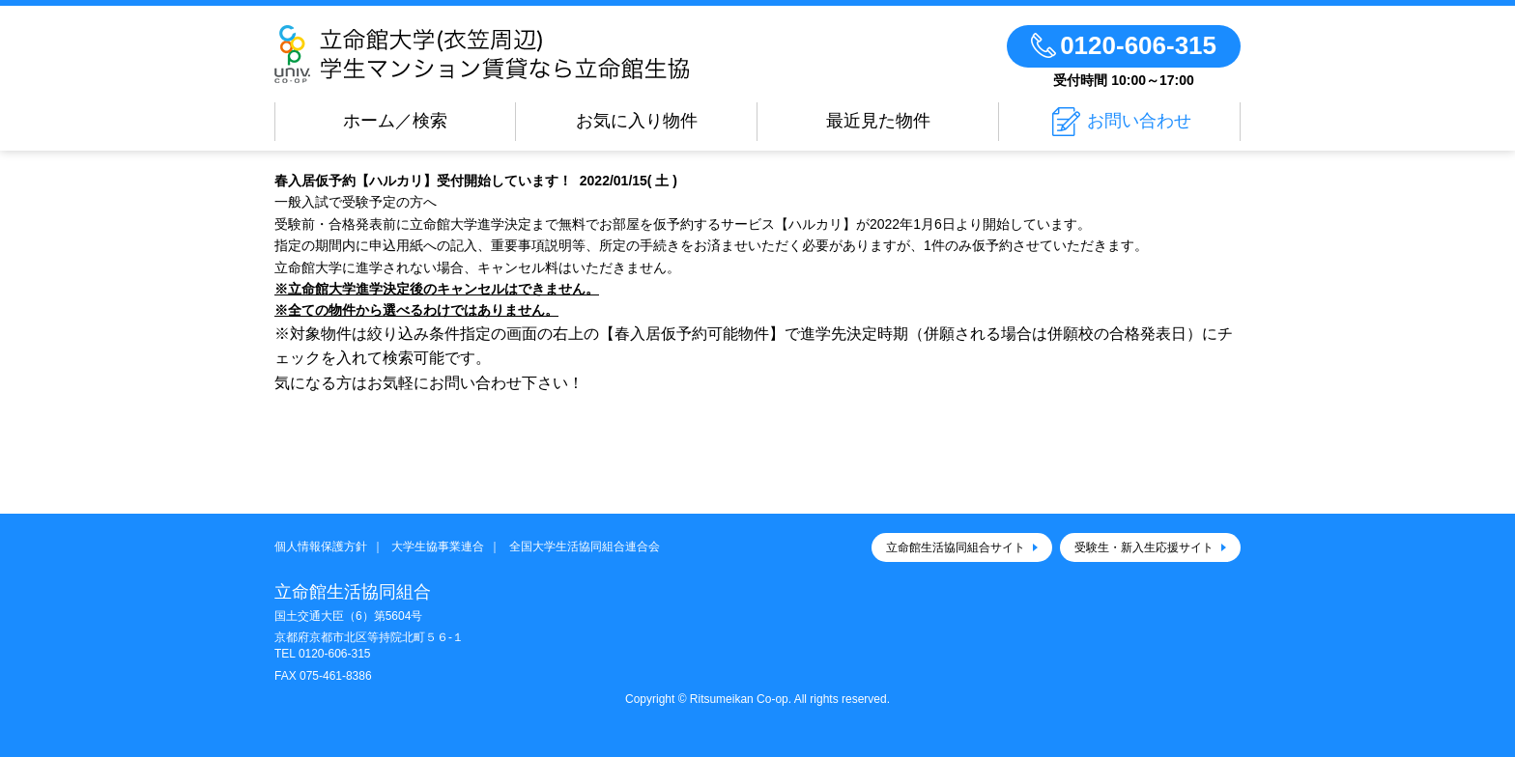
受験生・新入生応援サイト (1144, 547)
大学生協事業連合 (437, 546)
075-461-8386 (336, 676)
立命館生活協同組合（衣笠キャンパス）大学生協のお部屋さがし (538, 54)
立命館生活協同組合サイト (955, 547)
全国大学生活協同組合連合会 (584, 546)
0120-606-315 (335, 653)
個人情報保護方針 (320, 546)
